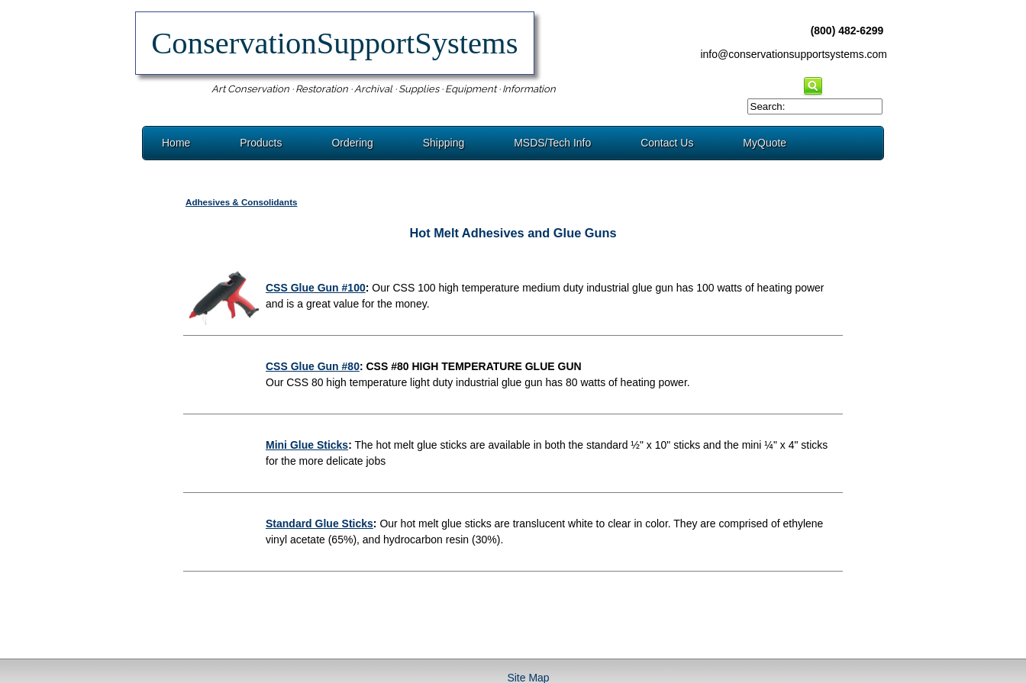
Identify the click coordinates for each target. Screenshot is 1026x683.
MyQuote (764, 143)
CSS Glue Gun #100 (316, 288)
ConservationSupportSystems (335, 43)
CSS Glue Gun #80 (313, 366)
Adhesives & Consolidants (241, 202)
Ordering (352, 143)
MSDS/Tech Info (552, 143)
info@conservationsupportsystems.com (793, 54)
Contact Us (666, 143)
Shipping (444, 143)
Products (261, 143)
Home (176, 143)
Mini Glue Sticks (307, 445)
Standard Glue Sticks (319, 523)
